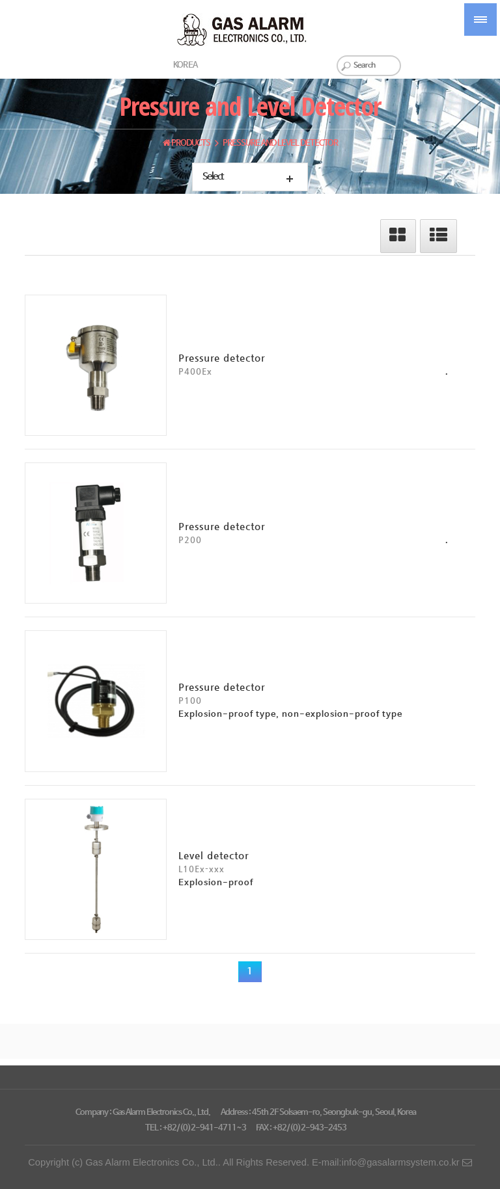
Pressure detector (221, 358)
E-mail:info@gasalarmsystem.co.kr (392, 1162)
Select (212, 177)
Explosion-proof (215, 883)
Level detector (213, 855)
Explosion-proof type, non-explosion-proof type (290, 714)
